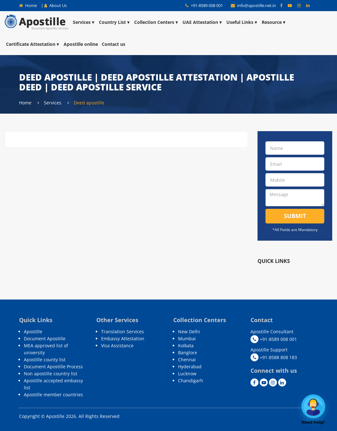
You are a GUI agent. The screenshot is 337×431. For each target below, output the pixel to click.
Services (84, 22)
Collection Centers (156, 22)
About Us (55, 5)
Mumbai (187, 339)
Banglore (187, 353)
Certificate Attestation (33, 44)
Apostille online (81, 44)
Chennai (187, 360)
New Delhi (189, 332)
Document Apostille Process (53, 367)
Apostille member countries (53, 395)
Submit (295, 216)
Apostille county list (44, 360)
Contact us (113, 44)
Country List (114, 22)
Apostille (33, 332)
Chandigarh (190, 381)
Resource (274, 22)
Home (28, 5)
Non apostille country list (50, 374)
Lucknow (187, 374)
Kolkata (186, 346)
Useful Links (242, 22)
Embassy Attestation (122, 339)
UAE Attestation (202, 22)
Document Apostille (44, 339)
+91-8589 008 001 (204, 5)
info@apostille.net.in (254, 5)
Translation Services (122, 332)
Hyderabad (190, 367)
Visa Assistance (117, 346)
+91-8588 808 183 (274, 357)
